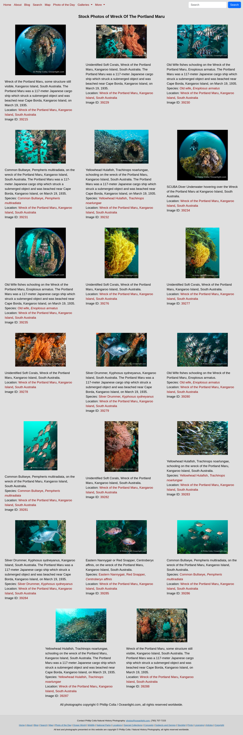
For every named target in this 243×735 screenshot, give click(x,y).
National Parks (104, 725)
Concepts (148, 725)
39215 (23, 119)
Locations (117, 725)
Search (37, 4)
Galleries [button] (84, 4)
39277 (185, 303)
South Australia (25, 114)
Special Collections (133, 725)
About (17, 4)
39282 (104, 497)
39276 (104, 303)
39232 (104, 217)
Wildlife (91, 725)
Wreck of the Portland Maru (37, 110)
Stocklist (181, 725)
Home (7, 4)
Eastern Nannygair (112, 574)
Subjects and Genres (165, 725)
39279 (104, 410)
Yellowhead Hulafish (113, 198)
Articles (209, 725)
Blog (27, 4)
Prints (190, 725)
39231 (23, 217)
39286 (185, 593)
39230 (185, 102)
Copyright (219, 725)
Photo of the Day (64, 4)
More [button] (99, 4)
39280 (185, 396)
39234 (185, 210)
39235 (23, 322)
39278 (23, 392)
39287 (64, 696)
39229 (104, 102)
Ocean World (79, 725)
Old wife (185, 88)
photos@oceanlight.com (138, 720)
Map (47, 4)
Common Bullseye (30, 198)
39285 (104, 593)
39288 (145, 686)
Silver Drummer (109, 396)
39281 (23, 509)
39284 (23, 598)
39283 (185, 494)
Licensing (199, 725)
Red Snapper (135, 574)
